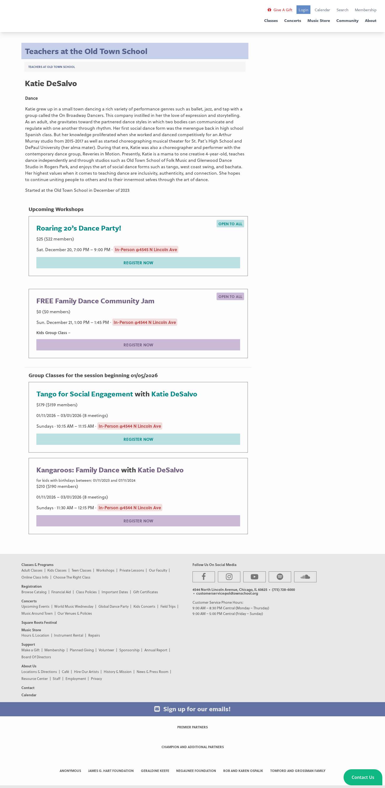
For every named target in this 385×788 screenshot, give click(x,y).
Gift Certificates (145, 591)
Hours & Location (35, 635)
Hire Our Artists (86, 671)
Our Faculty (158, 570)
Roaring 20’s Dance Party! (78, 228)
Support (28, 644)
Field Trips (168, 606)
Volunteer (106, 649)
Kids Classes (57, 570)
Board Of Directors (36, 656)
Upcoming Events (35, 606)
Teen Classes (81, 570)
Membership (365, 10)
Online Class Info (34, 577)
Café (65, 671)
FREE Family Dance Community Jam (95, 301)
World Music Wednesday (73, 606)
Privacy (96, 678)
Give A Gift (280, 10)
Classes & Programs (37, 564)
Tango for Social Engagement (84, 394)
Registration (31, 586)
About (370, 20)
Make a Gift (30, 649)
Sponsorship (129, 649)
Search (342, 10)
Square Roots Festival (39, 622)
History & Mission (118, 671)
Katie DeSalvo (174, 394)
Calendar (322, 10)
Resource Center (34, 678)
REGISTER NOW (138, 263)
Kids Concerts (144, 606)
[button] (363, 777)
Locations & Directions (39, 671)
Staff (56, 678)
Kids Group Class (51, 332)
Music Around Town (37, 613)
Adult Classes (32, 570)
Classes (271, 20)
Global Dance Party (113, 606)
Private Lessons (132, 570)
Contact (27, 687)
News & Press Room (152, 671)
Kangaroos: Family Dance (78, 470)
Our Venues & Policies (74, 613)
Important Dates (115, 591)
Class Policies (86, 591)
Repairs (94, 635)
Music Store (318, 20)
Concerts (292, 20)
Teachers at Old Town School (51, 67)
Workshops (105, 570)
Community (347, 20)
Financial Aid (61, 591)
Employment (76, 678)
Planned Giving (82, 649)
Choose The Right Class (71, 577)
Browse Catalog (34, 591)
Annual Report (155, 649)
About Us (28, 665)
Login (303, 10)
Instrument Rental (68, 635)
